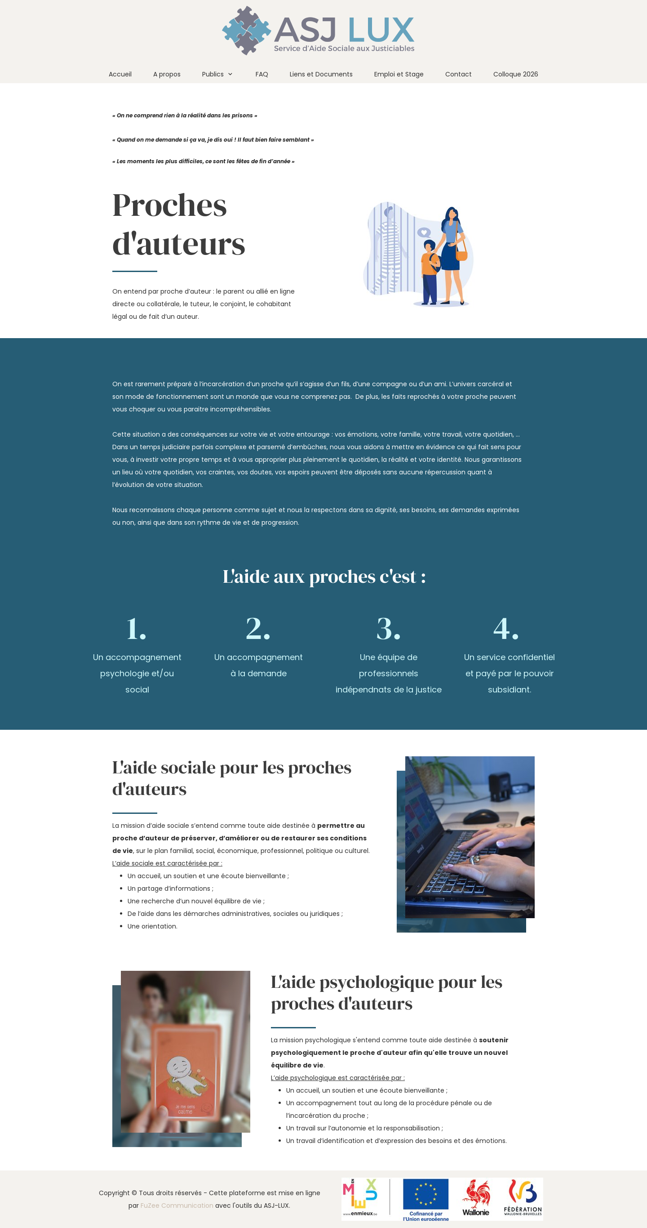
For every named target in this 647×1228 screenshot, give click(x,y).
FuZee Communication (177, 1205)
